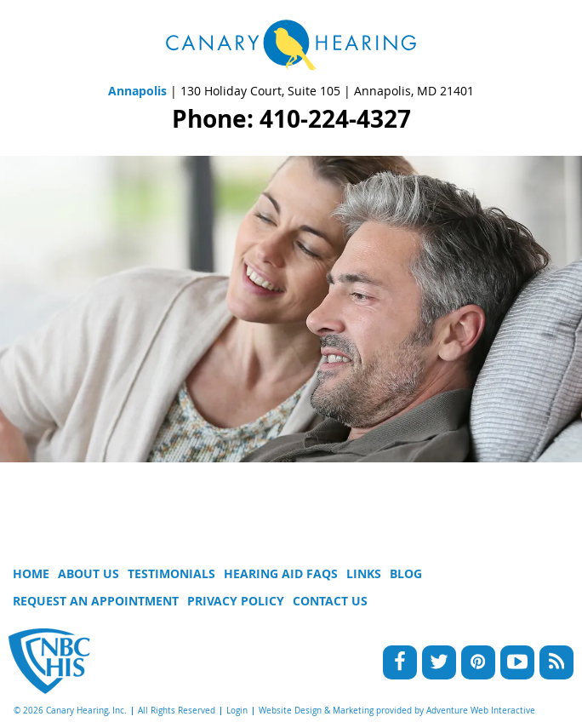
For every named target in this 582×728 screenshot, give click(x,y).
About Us (88, 573)
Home (31, 573)
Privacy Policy (235, 601)
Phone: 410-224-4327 (291, 118)
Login (237, 710)
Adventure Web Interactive (480, 710)
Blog (406, 573)
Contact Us (330, 601)
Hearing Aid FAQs (281, 573)
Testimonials (171, 573)
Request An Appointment (96, 601)
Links (363, 573)
